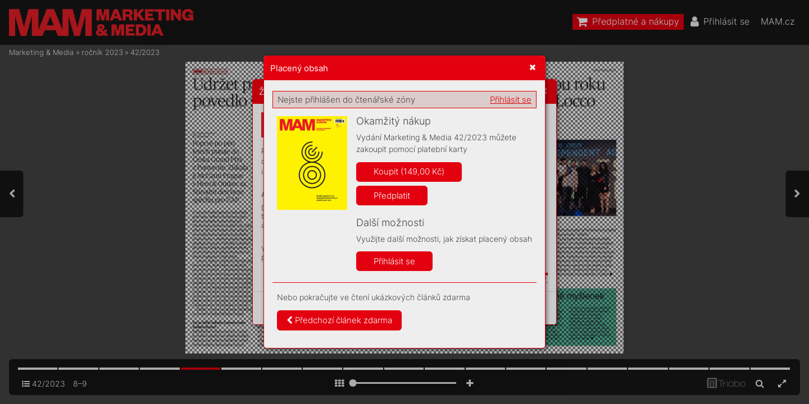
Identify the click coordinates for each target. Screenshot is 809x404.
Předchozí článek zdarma (339, 320)
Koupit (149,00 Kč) (409, 171)
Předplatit (392, 195)
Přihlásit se (510, 99)
